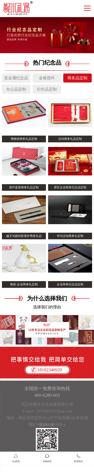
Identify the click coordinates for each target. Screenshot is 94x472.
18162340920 (49, 369)
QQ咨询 (15, 461)
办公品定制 (16, 89)
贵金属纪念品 (16, 78)
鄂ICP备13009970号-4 (47, 424)
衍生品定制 (47, 89)
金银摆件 (47, 78)
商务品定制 (77, 78)
